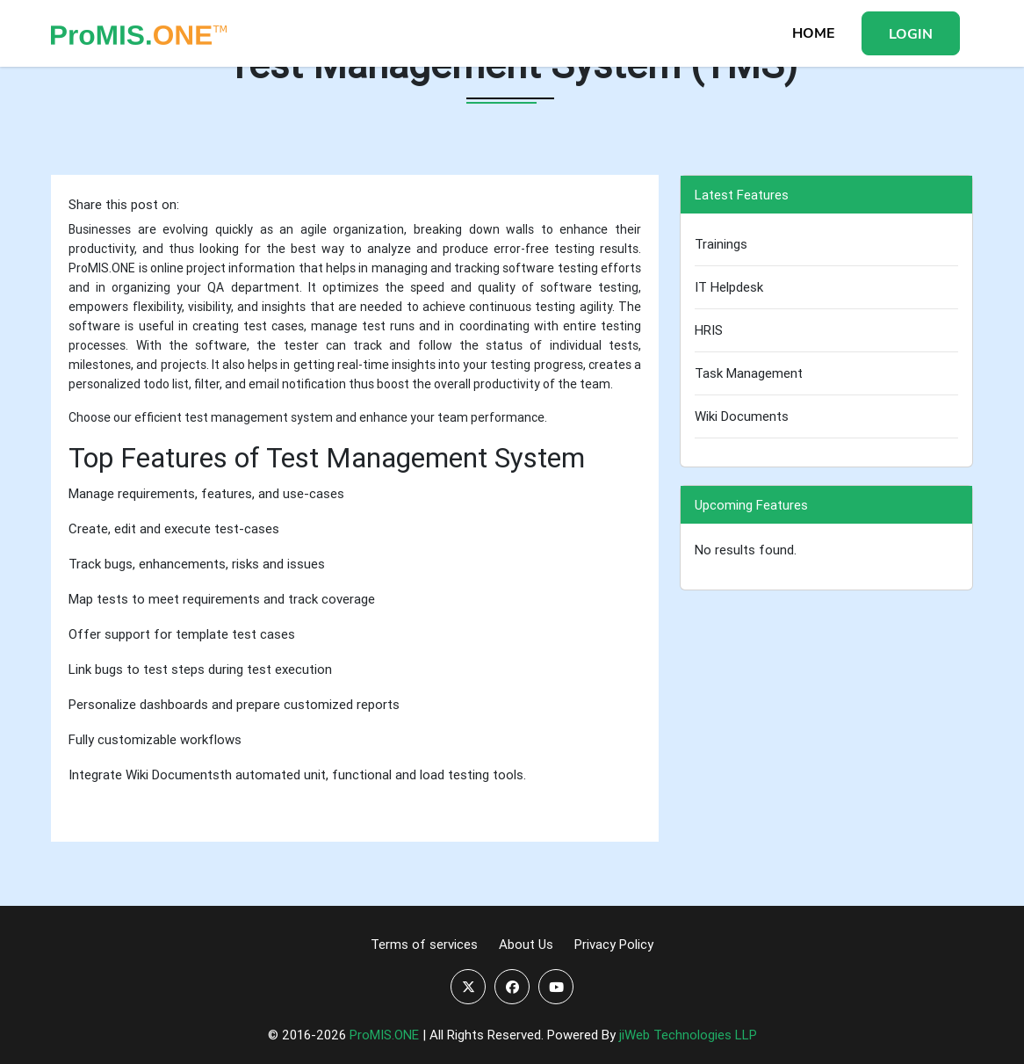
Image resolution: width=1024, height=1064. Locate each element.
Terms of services (424, 944)
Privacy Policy (613, 944)
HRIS (709, 330)
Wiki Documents (742, 416)
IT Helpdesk (729, 287)
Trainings (721, 243)
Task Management (749, 373)
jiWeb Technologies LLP (688, 1034)
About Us (526, 944)
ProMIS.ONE (384, 1034)
